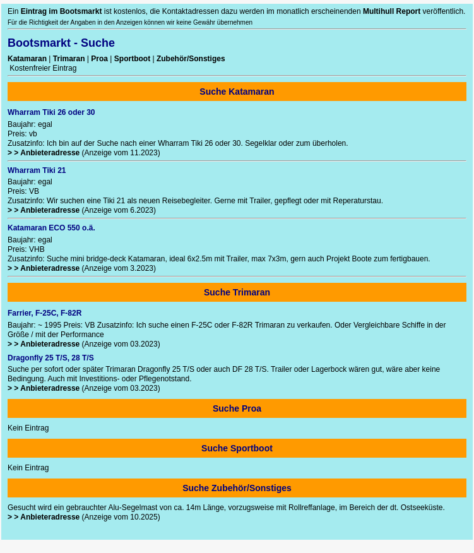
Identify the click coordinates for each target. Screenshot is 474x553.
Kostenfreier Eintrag (42, 68)
